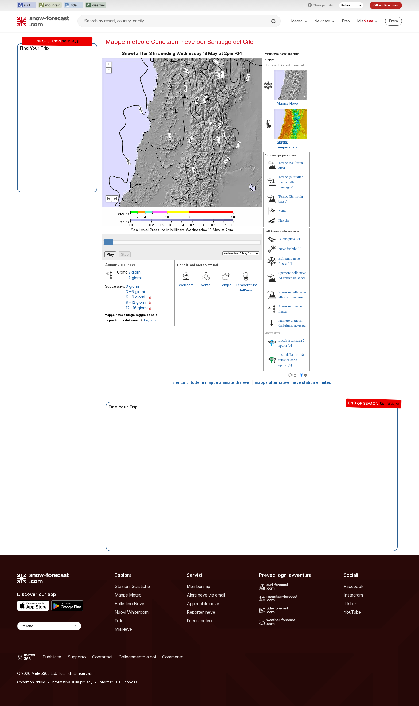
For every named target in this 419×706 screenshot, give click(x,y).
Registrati (150, 320)
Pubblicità (51, 657)
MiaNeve (123, 629)
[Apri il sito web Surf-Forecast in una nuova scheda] (26, 5)
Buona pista (286, 239)
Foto (346, 21)
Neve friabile (287, 249)
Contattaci (102, 657)
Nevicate (325, 21)
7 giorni (135, 277)
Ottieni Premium (385, 5)
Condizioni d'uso (31, 682)
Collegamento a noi (137, 657)
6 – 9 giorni (135, 297)
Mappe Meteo (128, 595)
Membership (198, 586)
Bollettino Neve (129, 603)
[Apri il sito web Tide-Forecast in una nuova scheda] (73, 5)
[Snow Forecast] (43, 21)
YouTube (352, 612)
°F (305, 375)
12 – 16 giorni (137, 308)
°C (294, 375)
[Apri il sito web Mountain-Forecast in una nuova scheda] (50, 5)
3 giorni (134, 272)
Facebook (353, 586)
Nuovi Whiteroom (132, 612)
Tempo (225, 285)
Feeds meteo (199, 620)
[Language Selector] (49, 626)
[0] (298, 239)
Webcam (186, 285)
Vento (206, 285)
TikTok (350, 603)
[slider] (108, 242)
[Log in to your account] (393, 21)
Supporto (77, 657)
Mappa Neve (287, 103)
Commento (173, 657)
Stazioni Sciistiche (132, 586)
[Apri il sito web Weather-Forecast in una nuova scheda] (95, 5)
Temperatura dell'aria (245, 287)
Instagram (353, 595)
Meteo (299, 21)
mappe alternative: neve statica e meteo (293, 382)
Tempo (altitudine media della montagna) (290, 182)
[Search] (274, 21)
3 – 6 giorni (135, 291)
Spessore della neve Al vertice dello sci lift (292, 278)
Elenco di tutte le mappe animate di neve (210, 382)
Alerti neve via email (206, 595)
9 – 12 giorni (136, 302)
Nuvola (283, 220)
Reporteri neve (201, 612)
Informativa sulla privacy (72, 682)
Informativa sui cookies (118, 682)
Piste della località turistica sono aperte (291, 360)
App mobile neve (203, 603)
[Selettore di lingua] (351, 5)
